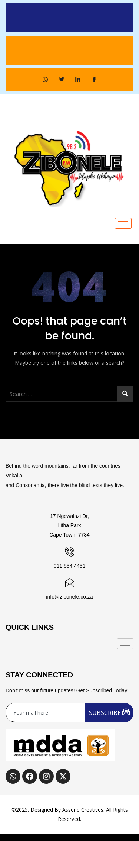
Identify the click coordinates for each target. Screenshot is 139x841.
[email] (46, 712)
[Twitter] (61, 79)
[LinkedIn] (77, 79)
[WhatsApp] (45, 79)
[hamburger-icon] (123, 223)
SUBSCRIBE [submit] (109, 712)
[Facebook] (94, 79)
